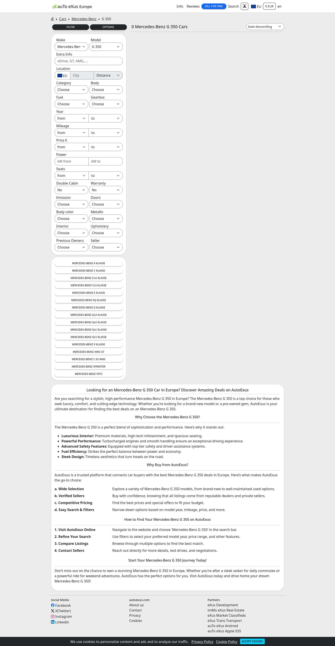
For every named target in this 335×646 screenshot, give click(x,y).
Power (61, 154)
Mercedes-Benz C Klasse (88, 270)
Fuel (59, 97)
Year (60, 111)
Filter (71, 27)
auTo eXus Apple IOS (224, 631)
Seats (60, 168)
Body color (65, 211)
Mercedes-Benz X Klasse (88, 344)
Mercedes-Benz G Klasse (88, 307)
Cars (62, 18)
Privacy (135, 615)
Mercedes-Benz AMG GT (89, 352)
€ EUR (269, 6)
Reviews (193, 6)
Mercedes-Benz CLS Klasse (88, 285)
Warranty (98, 183)
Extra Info (64, 54)
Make (60, 40)
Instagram (63, 616)
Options (108, 27)
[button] (256, 6)
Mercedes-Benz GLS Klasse (89, 337)
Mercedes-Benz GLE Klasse (88, 322)
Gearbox (98, 97)
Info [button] (179, 6)
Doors (96, 197)
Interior (62, 226)
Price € (61, 140)
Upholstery (100, 226)
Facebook (63, 605)
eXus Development (223, 605)
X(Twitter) (63, 610)
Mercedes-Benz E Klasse (88, 293)
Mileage (62, 126)
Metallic (97, 211)
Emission (63, 197)
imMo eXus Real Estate (226, 610)
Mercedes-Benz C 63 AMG (88, 359)
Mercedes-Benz (84, 18)
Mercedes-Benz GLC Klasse (88, 329)
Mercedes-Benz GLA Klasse (88, 315)
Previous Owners (70, 240)
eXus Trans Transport (225, 620)
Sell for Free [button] (214, 6)
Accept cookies (252, 641)
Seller (95, 240)
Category (63, 83)
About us (136, 605)
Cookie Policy (226, 641)
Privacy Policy (202, 641)
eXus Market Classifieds (227, 615)
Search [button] (233, 6)
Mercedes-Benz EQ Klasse (88, 300)
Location (63, 68)
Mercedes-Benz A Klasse (88, 263)
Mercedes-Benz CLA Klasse (88, 278)
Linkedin (62, 622)
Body (95, 83)
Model (96, 40)
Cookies (135, 620)
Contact (135, 610)
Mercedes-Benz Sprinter (88, 366)
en (280, 6)
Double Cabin (67, 183)
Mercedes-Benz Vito (88, 374)
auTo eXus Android (223, 625)
